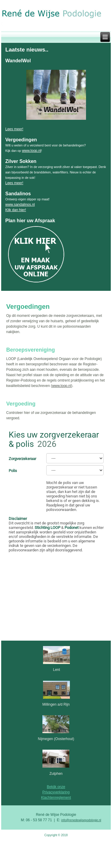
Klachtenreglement (56, 797)
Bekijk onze (56, 787)
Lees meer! (14, 129)
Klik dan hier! (15, 210)
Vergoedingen (28, 306)
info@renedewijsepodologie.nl (81, 820)
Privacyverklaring (56, 792)
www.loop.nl (31, 151)
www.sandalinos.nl (20, 204)
